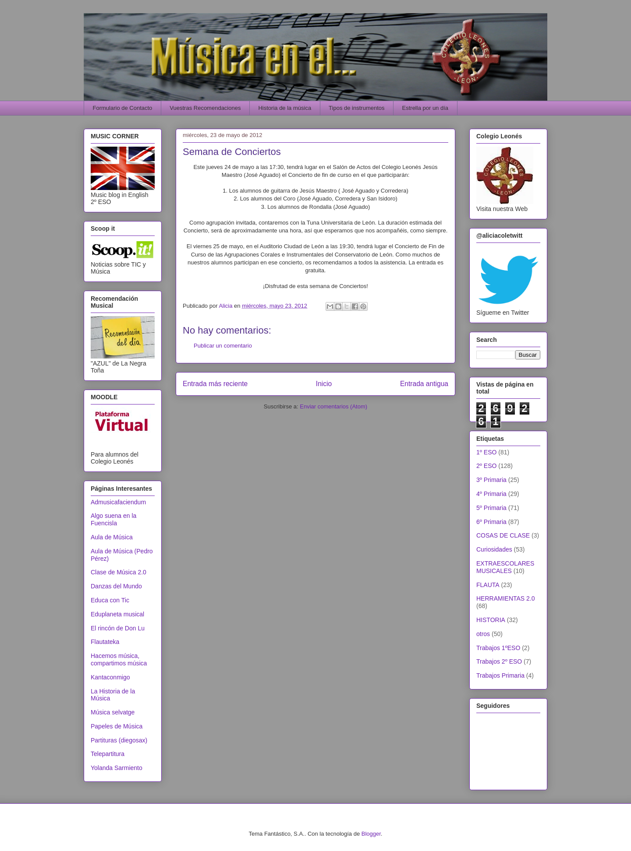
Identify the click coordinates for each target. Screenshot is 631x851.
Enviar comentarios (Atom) (333, 406)
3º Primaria (491, 479)
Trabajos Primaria (500, 675)
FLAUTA (488, 584)
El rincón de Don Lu (118, 628)
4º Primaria (491, 493)
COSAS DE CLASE (503, 535)
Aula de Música (112, 537)
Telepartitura (107, 753)
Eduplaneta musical (117, 614)
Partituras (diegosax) (119, 740)
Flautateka (105, 641)
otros (483, 633)
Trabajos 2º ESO (499, 661)
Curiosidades (494, 549)
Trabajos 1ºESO (498, 647)
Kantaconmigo (110, 677)
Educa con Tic (110, 600)
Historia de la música (284, 108)
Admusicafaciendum (118, 502)
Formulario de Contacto (122, 108)
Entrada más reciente (215, 383)
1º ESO (486, 452)
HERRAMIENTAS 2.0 (505, 598)
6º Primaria (491, 521)
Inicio (324, 383)
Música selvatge (113, 712)
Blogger (371, 833)
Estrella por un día (425, 108)
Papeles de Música (116, 726)
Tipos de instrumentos (356, 108)
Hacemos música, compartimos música (119, 659)
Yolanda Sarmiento (116, 767)
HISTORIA (490, 619)
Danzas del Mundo (116, 586)
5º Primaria (491, 507)
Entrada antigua (424, 383)
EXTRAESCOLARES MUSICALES (505, 567)
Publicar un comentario (223, 345)
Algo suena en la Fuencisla (113, 519)
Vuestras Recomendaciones (205, 108)
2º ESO (486, 465)
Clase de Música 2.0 (118, 572)
